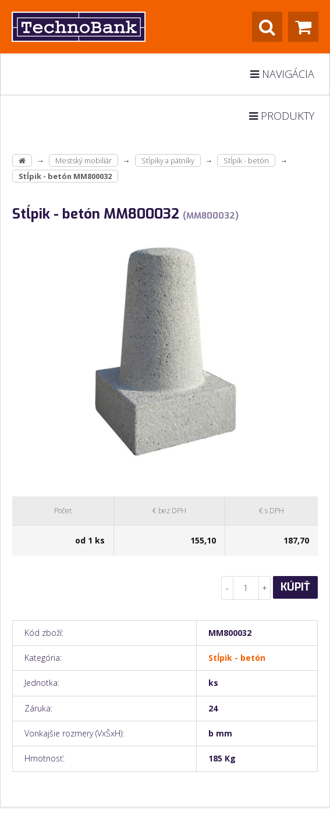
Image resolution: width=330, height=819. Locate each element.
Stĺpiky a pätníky (167, 160)
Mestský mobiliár (83, 160)
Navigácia (282, 74)
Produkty (281, 116)
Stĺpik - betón (246, 160)
